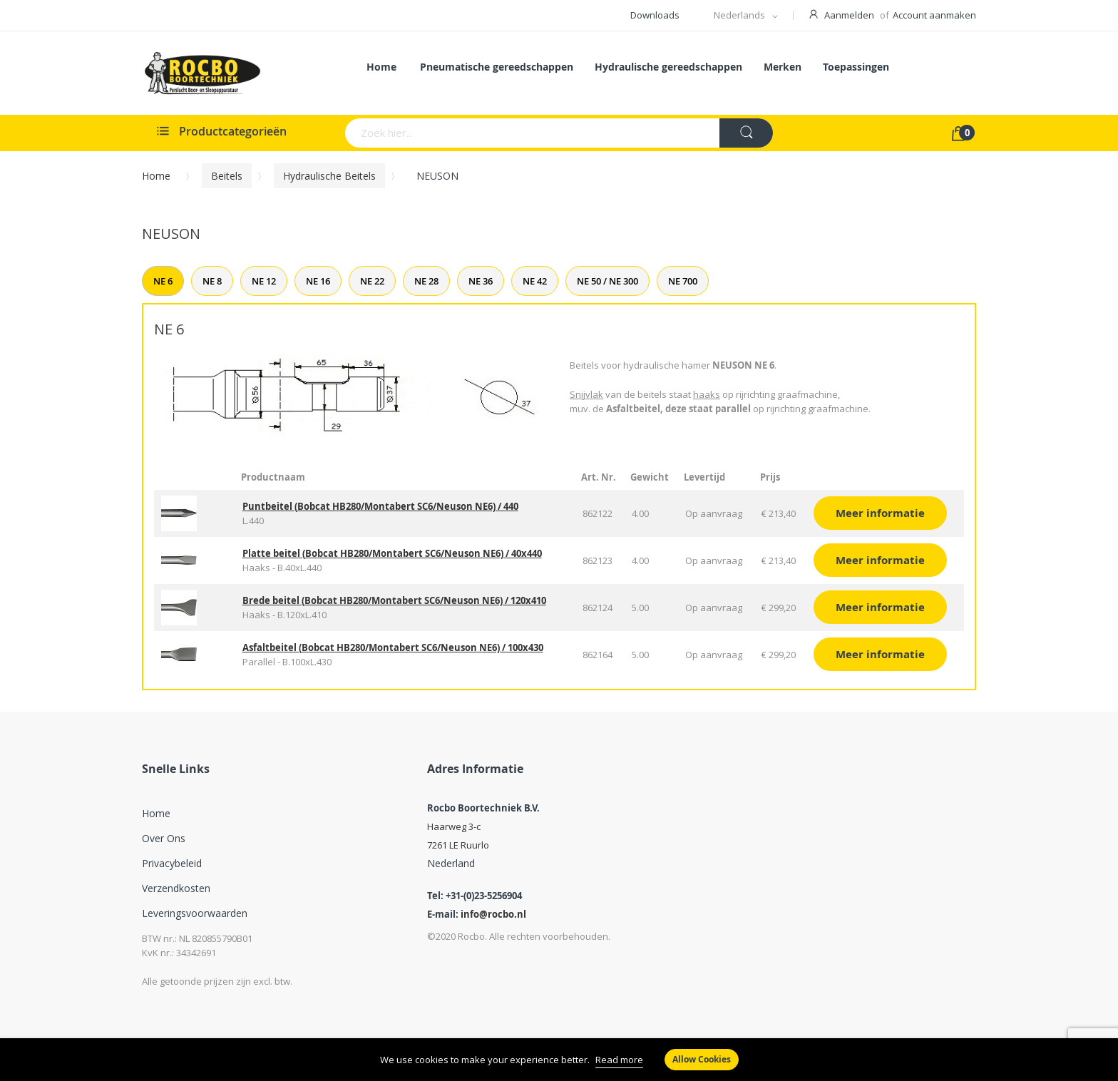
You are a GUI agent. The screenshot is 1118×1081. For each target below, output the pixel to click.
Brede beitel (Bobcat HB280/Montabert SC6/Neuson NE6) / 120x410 (394, 600)
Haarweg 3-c (454, 826)
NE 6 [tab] (163, 281)
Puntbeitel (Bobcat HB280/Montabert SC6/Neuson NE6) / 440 (380, 506)
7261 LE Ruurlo (458, 845)
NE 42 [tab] (535, 281)
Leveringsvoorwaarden (194, 913)
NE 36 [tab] (480, 281)
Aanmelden (849, 15)
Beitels (226, 176)
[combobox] (477, 133)
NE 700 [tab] (682, 281)
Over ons (163, 838)
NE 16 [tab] (318, 281)
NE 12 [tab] (264, 281)
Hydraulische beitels (329, 176)
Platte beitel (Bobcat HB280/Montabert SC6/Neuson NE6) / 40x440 (392, 553)
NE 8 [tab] (212, 281)
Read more (619, 1059)
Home (156, 176)
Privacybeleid (172, 863)
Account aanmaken (934, 15)
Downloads (654, 15)
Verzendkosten (176, 888)
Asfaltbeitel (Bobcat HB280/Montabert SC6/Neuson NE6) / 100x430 (392, 647)
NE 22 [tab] (372, 281)
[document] (559, 1059)
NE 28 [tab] (426, 281)
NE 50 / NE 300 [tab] (607, 281)
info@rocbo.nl (493, 914)
